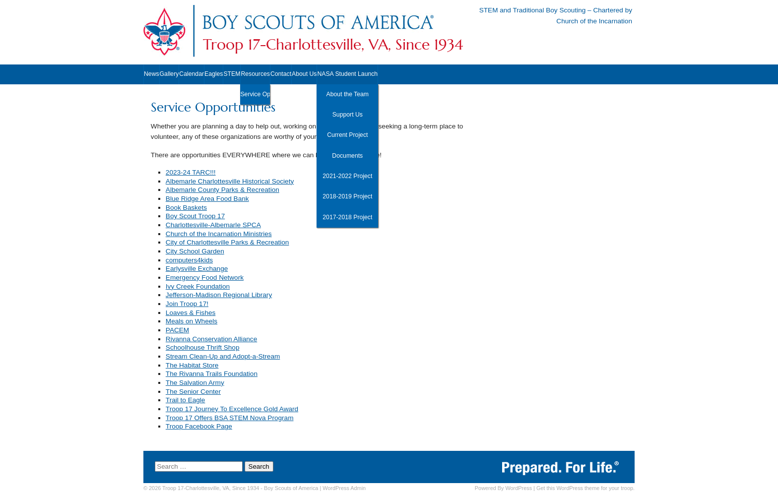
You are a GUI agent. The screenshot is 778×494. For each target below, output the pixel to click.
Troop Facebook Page (199, 426)
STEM (231, 73)
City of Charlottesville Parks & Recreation (227, 242)
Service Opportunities (254, 94)
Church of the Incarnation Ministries (219, 234)
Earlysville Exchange (197, 268)
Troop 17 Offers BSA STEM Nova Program (230, 418)
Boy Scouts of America (291, 488)
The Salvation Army (195, 382)
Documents (347, 155)
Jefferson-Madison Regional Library (219, 295)
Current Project (347, 134)
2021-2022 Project (347, 176)
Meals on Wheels (191, 321)
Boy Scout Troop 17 (195, 216)
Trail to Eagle (185, 400)
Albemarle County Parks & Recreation (222, 189)
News (151, 73)
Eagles (213, 73)
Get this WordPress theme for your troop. (585, 488)
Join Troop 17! (187, 304)
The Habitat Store (192, 365)
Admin (344, 488)
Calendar (191, 73)
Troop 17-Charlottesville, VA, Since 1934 (333, 44)
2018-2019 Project (347, 196)
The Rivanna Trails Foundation (212, 373)
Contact (280, 73)
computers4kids (189, 260)
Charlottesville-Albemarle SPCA (213, 225)
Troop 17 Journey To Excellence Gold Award (232, 409)
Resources (255, 73)
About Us (304, 73)
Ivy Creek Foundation (198, 286)
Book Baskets (186, 207)
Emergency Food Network (205, 277)
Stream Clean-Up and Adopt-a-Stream (223, 356)
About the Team (347, 94)
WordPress (518, 488)
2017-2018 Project (347, 217)
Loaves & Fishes (191, 312)
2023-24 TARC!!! (191, 172)
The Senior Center (193, 391)
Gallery (169, 73)
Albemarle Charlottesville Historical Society (230, 181)
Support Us (347, 114)
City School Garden (195, 251)
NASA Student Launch (347, 73)
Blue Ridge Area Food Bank (207, 198)
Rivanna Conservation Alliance (211, 339)
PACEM (177, 330)
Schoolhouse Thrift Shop (203, 347)
